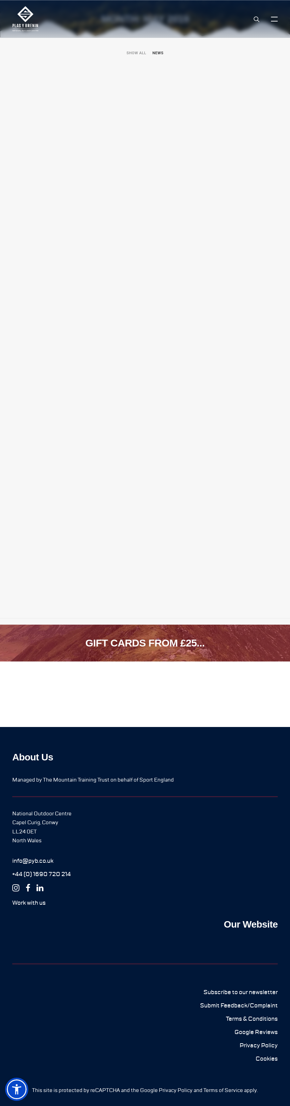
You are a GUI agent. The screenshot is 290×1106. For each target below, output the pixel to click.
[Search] (253, 19)
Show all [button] (136, 53)
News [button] (158, 53)
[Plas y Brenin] (25, 19)
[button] (274, 19)
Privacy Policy (176, 1090)
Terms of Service (223, 1090)
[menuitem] (136, 53)
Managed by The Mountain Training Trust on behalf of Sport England (93, 779)
